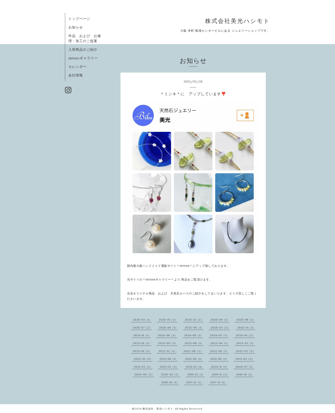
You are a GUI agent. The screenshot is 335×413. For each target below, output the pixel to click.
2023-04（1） (219, 343)
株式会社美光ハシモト (237, 20)
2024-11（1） (142, 335)
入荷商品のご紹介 (82, 49)
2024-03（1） (219, 335)
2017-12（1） (194, 382)
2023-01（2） (142, 351)
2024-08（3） (167, 335)
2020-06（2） (144, 374)
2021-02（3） (169, 366)
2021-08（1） (169, 358)
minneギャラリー (83, 58)
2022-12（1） (167, 351)
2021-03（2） (143, 366)
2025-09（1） (219, 319)
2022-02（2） (245, 351)
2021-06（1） (194, 358)
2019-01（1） (245, 374)
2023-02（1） (245, 343)
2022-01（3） (143, 358)
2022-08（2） (193, 351)
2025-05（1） (194, 327)
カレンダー (77, 66)
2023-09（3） (168, 343)
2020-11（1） (219, 366)
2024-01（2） (245, 335)
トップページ (79, 18)
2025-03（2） (220, 327)
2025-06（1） (168, 327)
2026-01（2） (168, 319)
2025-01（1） (246, 327)
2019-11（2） (220, 374)
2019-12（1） (196, 374)
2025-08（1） (245, 319)
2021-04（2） (244, 358)
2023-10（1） (142, 343)
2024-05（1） (193, 335)
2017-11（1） (218, 382)
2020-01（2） (170, 374)
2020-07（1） (244, 366)
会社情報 (75, 75)
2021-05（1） (219, 358)
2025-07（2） (142, 327)
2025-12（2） (194, 319)
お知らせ (75, 27)
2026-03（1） (142, 319)
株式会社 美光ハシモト (158, 408)
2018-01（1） (170, 382)
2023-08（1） (194, 343)
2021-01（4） (195, 366)
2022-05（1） (219, 351)
